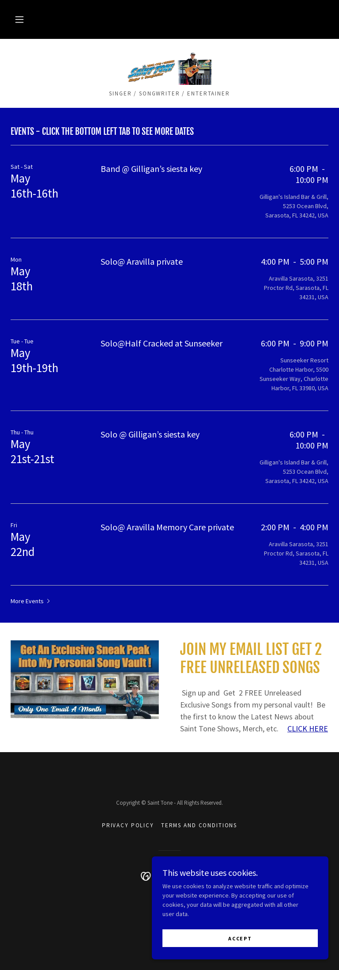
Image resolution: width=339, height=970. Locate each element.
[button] (19, 19)
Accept (240, 938)
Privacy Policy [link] (128, 825)
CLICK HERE (307, 728)
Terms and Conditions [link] (199, 825)
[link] (169, 67)
